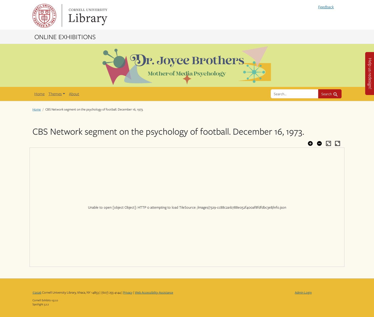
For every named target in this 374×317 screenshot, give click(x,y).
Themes (55, 93)
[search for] (294, 93)
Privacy (127, 292)
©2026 (36, 292)
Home (39, 93)
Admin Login (303, 292)
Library (87, 16)
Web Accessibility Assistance (154, 292)
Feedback (326, 7)
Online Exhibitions (65, 36)
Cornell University (44, 16)
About (74, 93)
